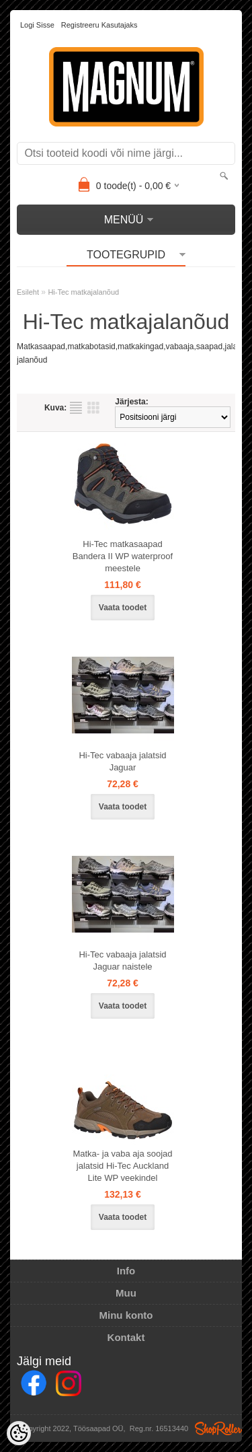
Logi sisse (37, 25)
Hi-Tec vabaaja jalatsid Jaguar (122, 761)
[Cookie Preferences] (19, 1433)
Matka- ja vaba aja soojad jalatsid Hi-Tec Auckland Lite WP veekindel (122, 1166)
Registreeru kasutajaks (99, 25)
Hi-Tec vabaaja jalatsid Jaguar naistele (122, 960)
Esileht (28, 292)
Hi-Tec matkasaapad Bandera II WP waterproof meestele (123, 556)
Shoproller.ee (218, 1428)
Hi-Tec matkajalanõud (83, 292)
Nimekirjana (76, 408)
